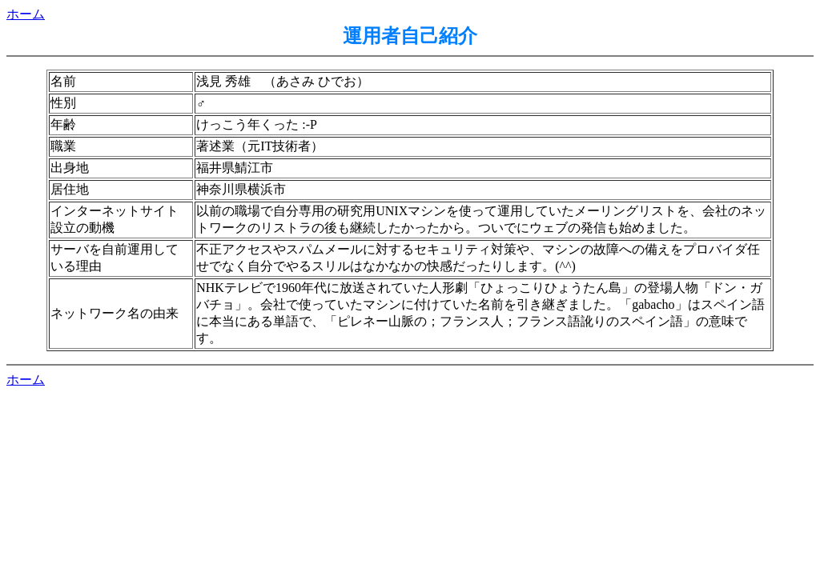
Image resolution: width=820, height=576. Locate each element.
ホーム (25, 14)
